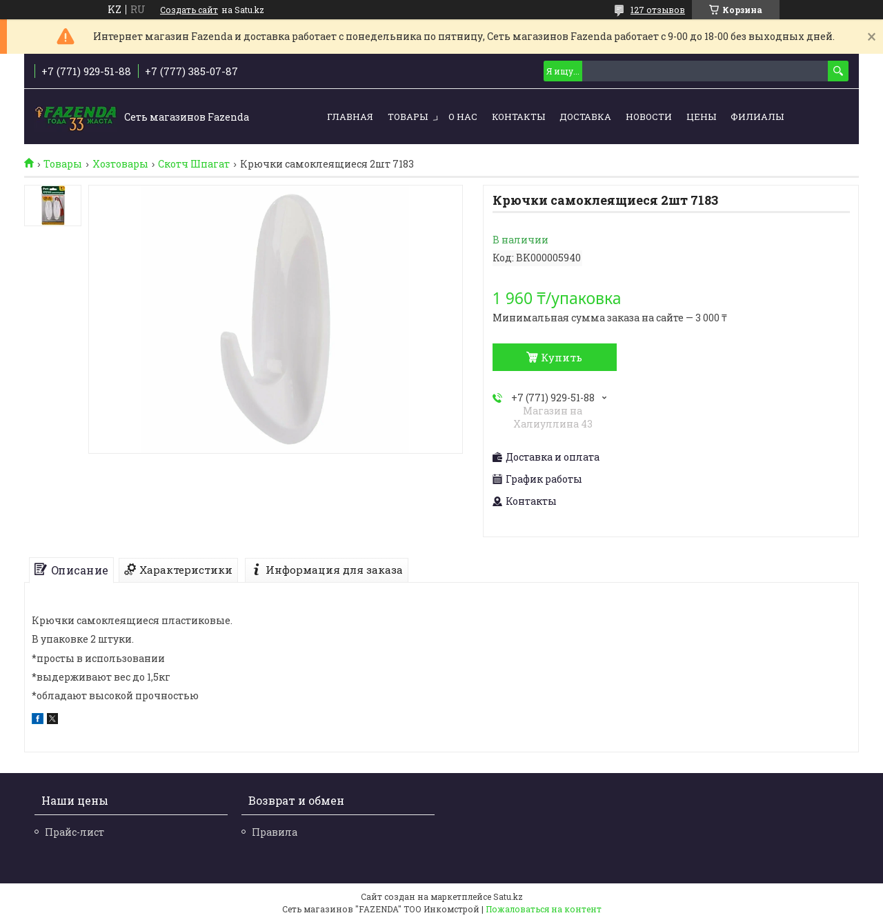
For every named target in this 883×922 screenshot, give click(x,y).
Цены (701, 116)
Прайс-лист (74, 832)
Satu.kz (508, 896)
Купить (561, 357)
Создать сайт (189, 9)
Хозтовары (120, 164)
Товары (408, 116)
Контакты (518, 116)
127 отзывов (658, 9)
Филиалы (757, 116)
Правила (274, 832)
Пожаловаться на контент (544, 908)
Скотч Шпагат (194, 164)
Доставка (585, 116)
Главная (350, 116)
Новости (649, 116)
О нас (462, 116)
